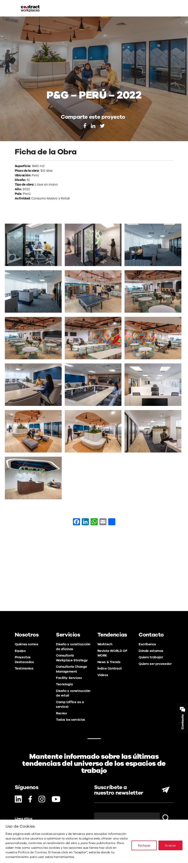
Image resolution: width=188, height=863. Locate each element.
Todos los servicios (70, 719)
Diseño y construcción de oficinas (73, 646)
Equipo (20, 651)
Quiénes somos (26, 644)
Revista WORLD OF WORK (112, 653)
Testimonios (24, 668)
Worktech (104, 644)
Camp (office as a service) (70, 704)
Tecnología (64, 684)
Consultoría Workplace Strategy (71, 657)
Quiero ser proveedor (155, 664)
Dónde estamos (151, 651)
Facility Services (69, 678)
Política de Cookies (32, 852)
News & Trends (109, 662)
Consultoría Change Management (71, 668)
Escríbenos (147, 644)
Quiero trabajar (151, 657)
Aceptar (170, 845)
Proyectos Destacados (24, 659)
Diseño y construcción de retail (73, 693)
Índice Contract (109, 668)
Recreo (61, 713)
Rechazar (144, 845)
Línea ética (23, 819)
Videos (102, 675)
